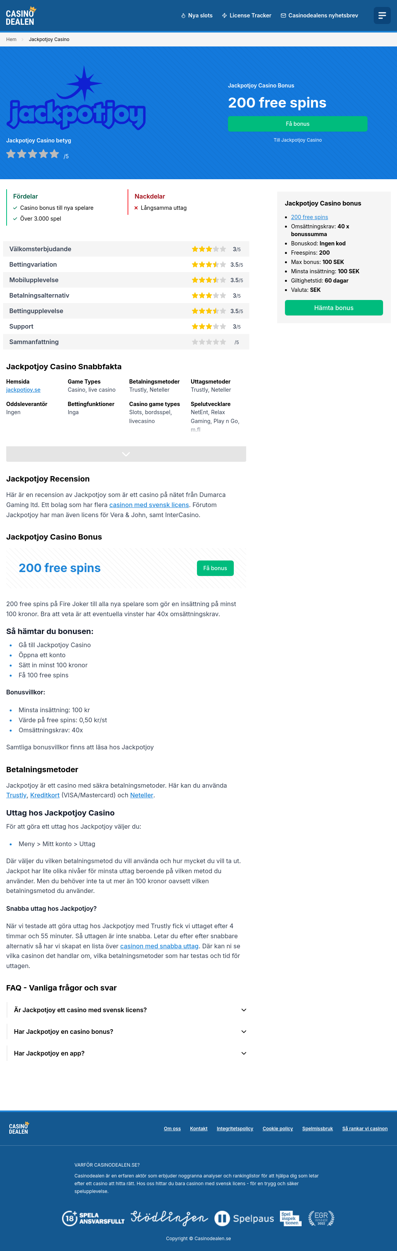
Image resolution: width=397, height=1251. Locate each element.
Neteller (142, 795)
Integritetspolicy (235, 1128)
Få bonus (297, 123)
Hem (11, 39)
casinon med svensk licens (149, 505)
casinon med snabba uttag (159, 946)
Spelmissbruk (317, 1128)
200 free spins (309, 217)
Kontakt (198, 1128)
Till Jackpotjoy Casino (298, 140)
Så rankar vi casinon (365, 1128)
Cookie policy (277, 1128)
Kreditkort (45, 795)
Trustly (16, 795)
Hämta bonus (334, 308)
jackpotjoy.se (23, 389)
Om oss (172, 1128)
